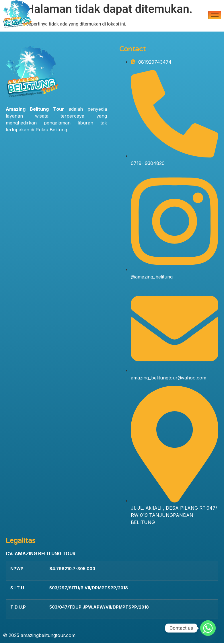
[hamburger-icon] (214, 15)
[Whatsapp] (208, 628)
